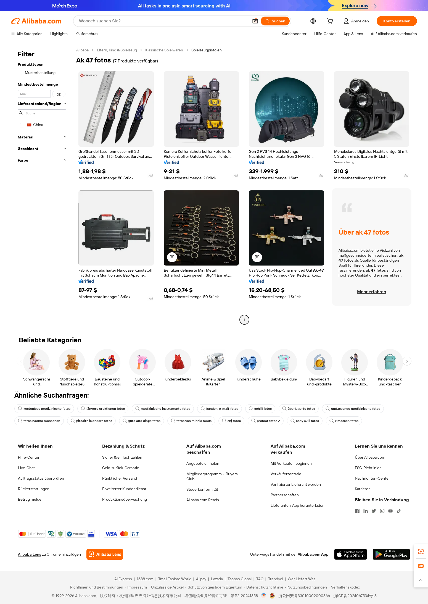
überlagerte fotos (298, 408)
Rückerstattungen (33, 489)
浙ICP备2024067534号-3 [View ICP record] (355, 596)
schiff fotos (260, 408)
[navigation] (42, 185)
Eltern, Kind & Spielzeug (117, 50)
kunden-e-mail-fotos (219, 408)
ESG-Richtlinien (368, 468)
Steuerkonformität (202, 489)
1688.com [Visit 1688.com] (145, 579)
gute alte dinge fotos (141, 421)
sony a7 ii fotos (304, 421)
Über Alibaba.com (370, 457)
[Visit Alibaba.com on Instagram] (382, 510)
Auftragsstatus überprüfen (41, 478)
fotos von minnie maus (191, 421)
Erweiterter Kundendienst (124, 489)
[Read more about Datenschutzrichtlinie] (263, 587)
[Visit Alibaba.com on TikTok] (398, 510)
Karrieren (363, 489)
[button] (255, 21)
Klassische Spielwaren (164, 50)
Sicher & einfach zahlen (122, 457)
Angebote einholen (202, 463)
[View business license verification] (263, 595)
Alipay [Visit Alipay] (201, 579)
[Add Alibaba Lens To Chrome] (104, 554)
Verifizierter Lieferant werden (296, 484)
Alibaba (82, 50)
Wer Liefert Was (301, 579)
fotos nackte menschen (39, 421)
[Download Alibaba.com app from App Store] (350, 554)
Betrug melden (31, 499)
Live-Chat (26, 468)
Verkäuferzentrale (286, 474)
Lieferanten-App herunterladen (297, 505)
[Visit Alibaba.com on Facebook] (357, 510)
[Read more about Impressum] (136, 587)
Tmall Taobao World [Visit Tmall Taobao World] (174, 579)
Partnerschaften (285, 495)
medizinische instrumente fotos (162, 408)
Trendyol (275, 579)
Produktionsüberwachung (124, 499)
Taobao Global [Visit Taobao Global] (240, 579)
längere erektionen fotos (103, 408)
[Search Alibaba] (163, 21)
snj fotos (231, 421)
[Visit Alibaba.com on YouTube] (390, 510)
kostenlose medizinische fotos (44, 408)
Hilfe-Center (28, 457)
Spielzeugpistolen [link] (206, 50)
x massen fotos (343, 421)
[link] (421, 551)
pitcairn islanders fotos (91, 421)
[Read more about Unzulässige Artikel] (166, 587)
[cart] (331, 22)
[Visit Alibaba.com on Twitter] (373, 510)
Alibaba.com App (313, 554)
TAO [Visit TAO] (259, 579)
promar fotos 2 (265, 421)
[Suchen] (275, 21)
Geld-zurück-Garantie (120, 468)
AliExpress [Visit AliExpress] (123, 579)
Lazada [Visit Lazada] (217, 579)
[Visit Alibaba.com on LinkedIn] (365, 510)
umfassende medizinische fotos (353, 408)
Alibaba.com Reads (202, 500)
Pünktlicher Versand (119, 478)
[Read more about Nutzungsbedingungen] (306, 587)
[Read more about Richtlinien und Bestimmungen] (95, 587)
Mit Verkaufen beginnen (291, 463)
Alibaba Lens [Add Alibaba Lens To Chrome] (29, 554)
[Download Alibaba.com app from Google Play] (391, 554)
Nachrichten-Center (372, 478)
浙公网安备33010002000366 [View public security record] (304, 596)
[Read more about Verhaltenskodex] (344, 587)
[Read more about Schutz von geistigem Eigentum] (213, 587)
